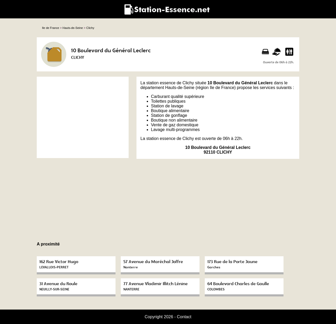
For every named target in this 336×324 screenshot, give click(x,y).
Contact (184, 317)
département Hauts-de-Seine (167, 87)
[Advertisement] (83, 117)
